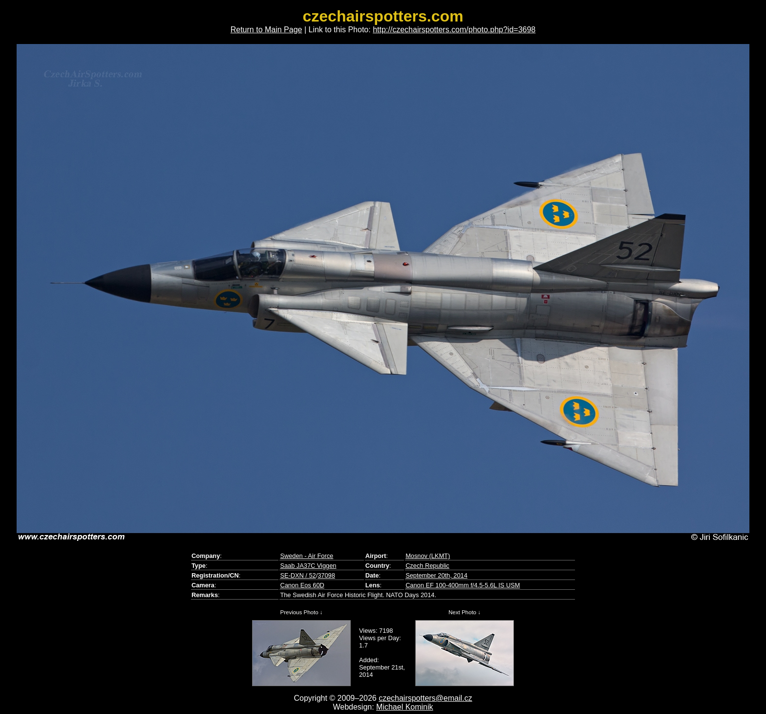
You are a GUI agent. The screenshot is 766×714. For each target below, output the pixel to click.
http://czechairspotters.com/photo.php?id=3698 (454, 29)
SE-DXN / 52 (298, 575)
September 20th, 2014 (436, 575)
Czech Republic (427, 565)
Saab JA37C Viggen (308, 565)
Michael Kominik (404, 707)
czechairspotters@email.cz (425, 698)
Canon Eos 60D (302, 585)
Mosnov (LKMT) (427, 555)
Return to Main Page (266, 29)
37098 (326, 575)
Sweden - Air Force (306, 555)
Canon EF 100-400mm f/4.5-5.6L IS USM (462, 585)
